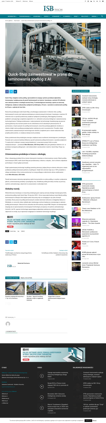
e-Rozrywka (37, 16)
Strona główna (8, 20)
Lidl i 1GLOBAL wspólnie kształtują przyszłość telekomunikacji (90, 154)
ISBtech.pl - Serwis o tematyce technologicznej (14, 372)
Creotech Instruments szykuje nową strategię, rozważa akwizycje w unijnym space (93, 375)
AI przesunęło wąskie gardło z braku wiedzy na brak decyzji (90, 132)
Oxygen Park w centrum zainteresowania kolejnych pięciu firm (56, 298)
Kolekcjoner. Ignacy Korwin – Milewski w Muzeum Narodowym (91, 200)
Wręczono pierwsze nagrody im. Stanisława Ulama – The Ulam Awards (91, 221)
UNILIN (22, 231)
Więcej (94, 420)
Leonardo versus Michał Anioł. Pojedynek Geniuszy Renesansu (91, 265)
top (18, 231)
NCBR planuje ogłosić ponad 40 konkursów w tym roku (91, 254)
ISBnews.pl (5, 393)
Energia (95, 16)
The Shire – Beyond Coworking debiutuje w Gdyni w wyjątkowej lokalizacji (35, 298)
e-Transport (56, 16)
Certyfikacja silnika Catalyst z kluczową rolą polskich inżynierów (54, 254)
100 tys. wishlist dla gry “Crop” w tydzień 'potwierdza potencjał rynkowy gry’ (93, 406)
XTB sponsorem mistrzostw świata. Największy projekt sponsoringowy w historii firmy (90, 188)
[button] (102, 16)
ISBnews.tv (5, 396)
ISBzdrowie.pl (5, 398)
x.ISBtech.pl (5, 403)
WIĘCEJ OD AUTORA (26, 278)
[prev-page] (6, 304)
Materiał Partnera (24, 263)
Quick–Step (13, 231)
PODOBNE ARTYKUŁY (12, 278)
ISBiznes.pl (5, 400)
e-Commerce (67, 16)
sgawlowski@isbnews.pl (8, 386)
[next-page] (9, 304)
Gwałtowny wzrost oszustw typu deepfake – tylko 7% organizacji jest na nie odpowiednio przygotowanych (91, 166)
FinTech (47, 16)
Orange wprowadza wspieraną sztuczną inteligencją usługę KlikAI (58, 375)
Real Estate (85, 16)
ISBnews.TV (18, 1)
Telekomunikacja (25, 16)
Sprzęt (76, 16)
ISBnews (31, 1)
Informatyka (12, 16)
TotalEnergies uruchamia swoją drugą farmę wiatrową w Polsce (18, 254)
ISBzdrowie (25, 1)
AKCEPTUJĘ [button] (88, 420)
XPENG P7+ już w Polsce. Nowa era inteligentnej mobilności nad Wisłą (90, 143)
